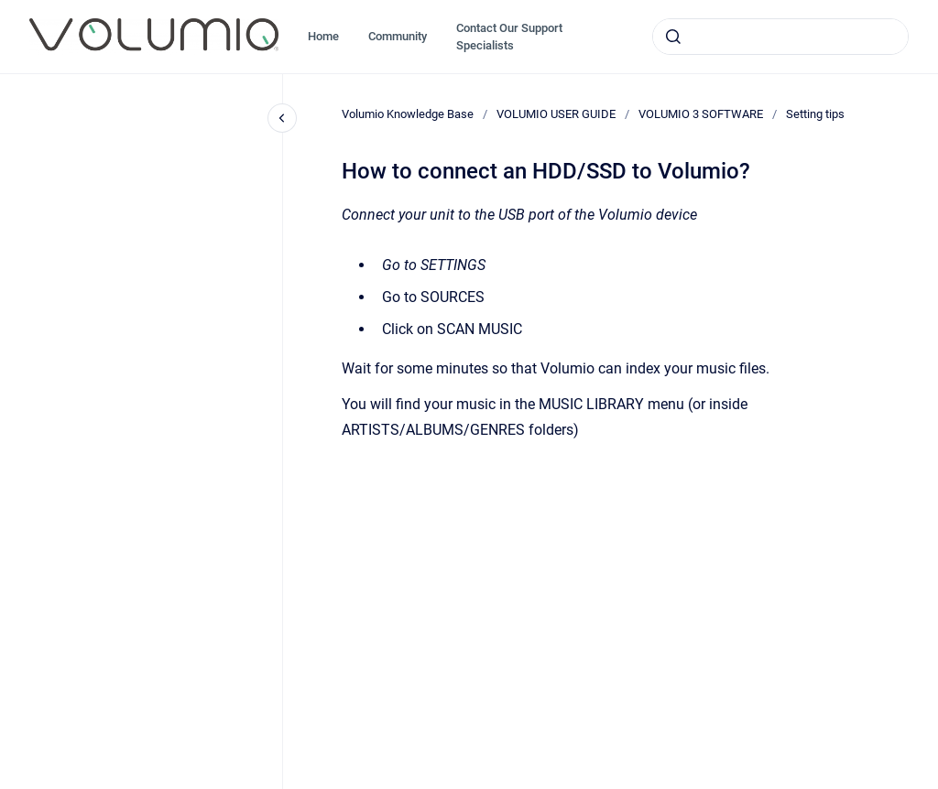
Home (323, 36)
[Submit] (673, 36)
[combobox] (780, 36)
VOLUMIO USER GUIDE (556, 114)
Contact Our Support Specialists (509, 37)
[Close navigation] (282, 118)
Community (397, 36)
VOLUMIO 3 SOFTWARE (700, 114)
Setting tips (815, 114)
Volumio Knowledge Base (408, 114)
